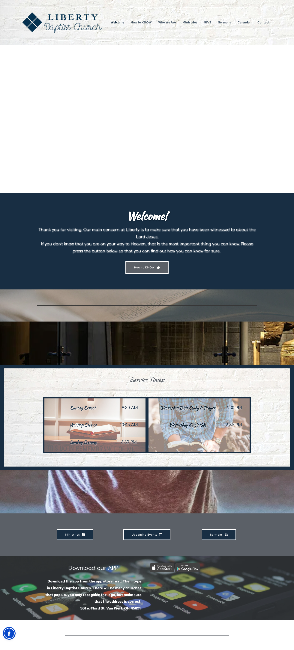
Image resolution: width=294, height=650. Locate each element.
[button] (9, 633)
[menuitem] (117, 22)
